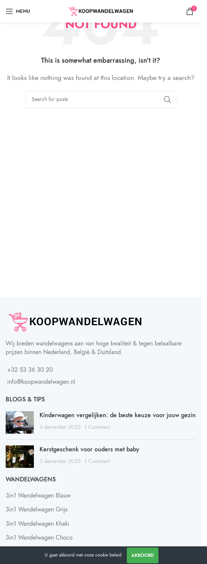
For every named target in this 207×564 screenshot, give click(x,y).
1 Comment (97, 427)
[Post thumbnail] (20, 422)
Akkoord (142, 555)
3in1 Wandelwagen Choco (39, 538)
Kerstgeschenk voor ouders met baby (89, 449)
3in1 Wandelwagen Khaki (37, 524)
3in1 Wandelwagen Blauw (38, 496)
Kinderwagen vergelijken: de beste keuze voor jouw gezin (118, 415)
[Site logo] (100, 11)
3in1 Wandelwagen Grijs (36, 509)
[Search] (101, 99)
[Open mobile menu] (18, 11)
